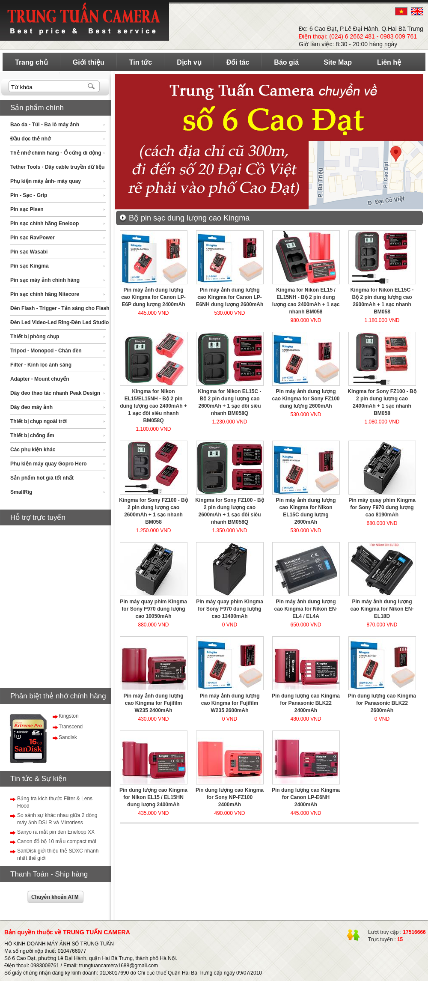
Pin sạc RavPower (32, 238)
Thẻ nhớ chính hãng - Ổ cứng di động (55, 153)
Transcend (71, 727)
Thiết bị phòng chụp (34, 337)
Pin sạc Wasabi (29, 252)
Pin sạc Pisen (27, 209)
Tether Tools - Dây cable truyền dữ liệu (57, 167)
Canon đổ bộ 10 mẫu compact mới (56, 841)
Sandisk (68, 737)
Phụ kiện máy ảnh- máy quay (45, 181)
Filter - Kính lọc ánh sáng (40, 365)
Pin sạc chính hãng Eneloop (44, 224)
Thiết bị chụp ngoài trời (38, 421)
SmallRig (21, 492)
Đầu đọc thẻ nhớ (30, 139)
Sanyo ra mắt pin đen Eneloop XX (56, 832)
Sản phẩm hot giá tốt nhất (42, 478)
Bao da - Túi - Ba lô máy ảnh (44, 125)
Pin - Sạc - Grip (28, 195)
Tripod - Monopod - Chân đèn (46, 351)
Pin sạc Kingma (29, 266)
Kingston (69, 716)
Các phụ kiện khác (32, 450)
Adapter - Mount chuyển (39, 379)
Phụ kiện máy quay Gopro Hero (48, 464)
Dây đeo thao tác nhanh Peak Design (55, 393)
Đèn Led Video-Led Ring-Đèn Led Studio (59, 322)
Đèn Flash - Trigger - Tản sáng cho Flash (60, 308)
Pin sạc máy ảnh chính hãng (45, 280)
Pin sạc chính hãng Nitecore (44, 294)
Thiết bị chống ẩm (32, 435)
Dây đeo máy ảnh (31, 407)
